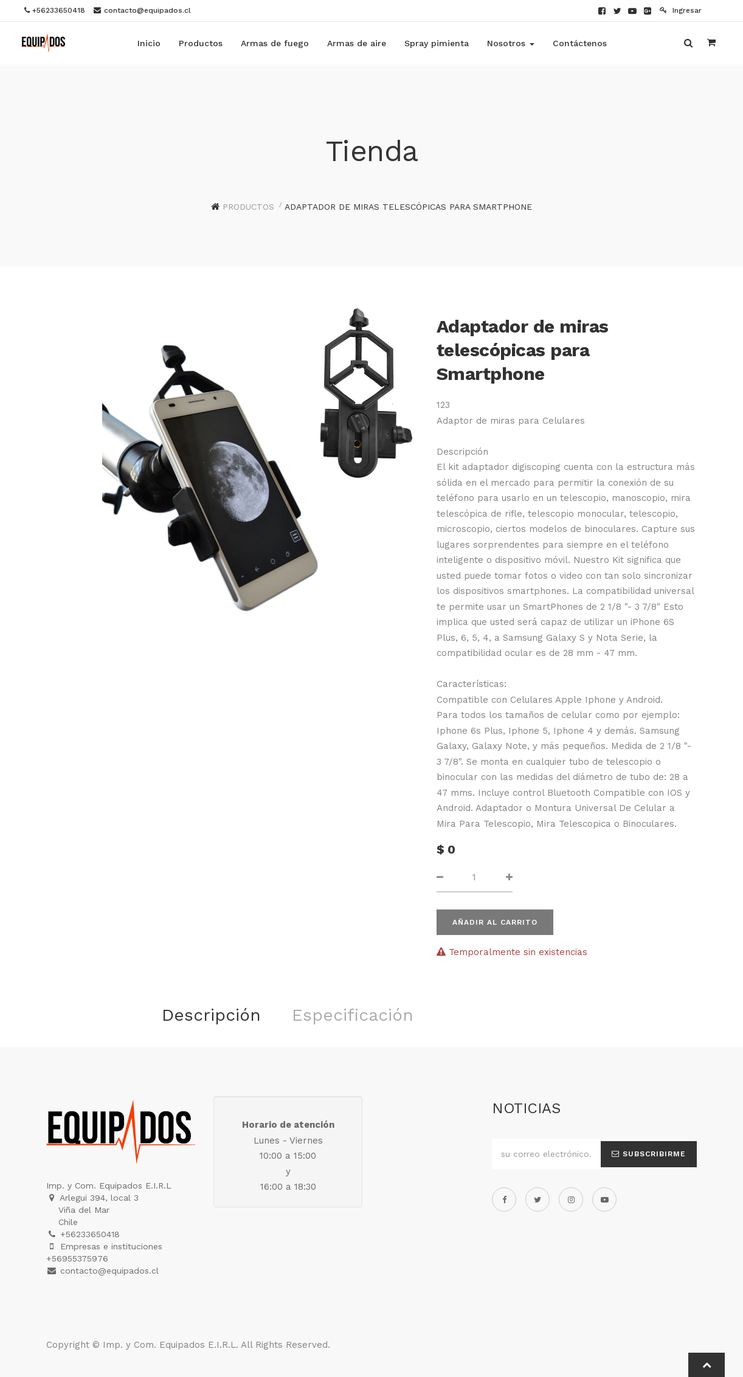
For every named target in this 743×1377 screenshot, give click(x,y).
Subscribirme (649, 1154)
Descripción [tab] (211, 1015)
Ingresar (681, 10)
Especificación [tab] (352, 1015)
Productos (248, 207)
